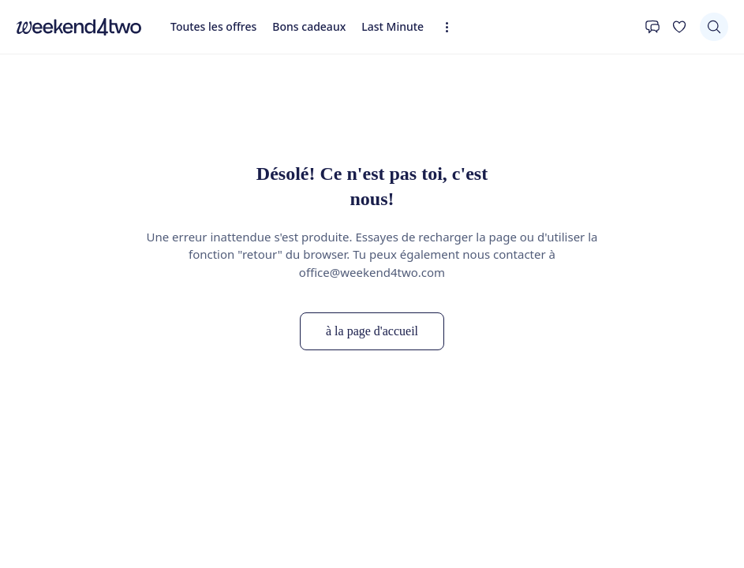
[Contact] (652, 27)
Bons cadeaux (309, 26)
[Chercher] (714, 27)
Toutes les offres (213, 26)
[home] (79, 26)
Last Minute (392, 26)
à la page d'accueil (372, 331)
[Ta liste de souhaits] (679, 27)
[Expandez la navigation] (451, 27)
